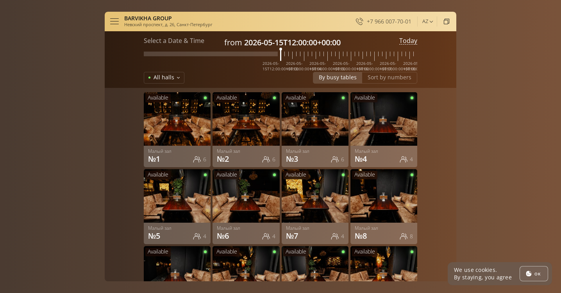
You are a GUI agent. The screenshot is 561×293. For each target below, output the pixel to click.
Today (408, 41)
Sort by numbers (389, 77)
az (425, 21)
